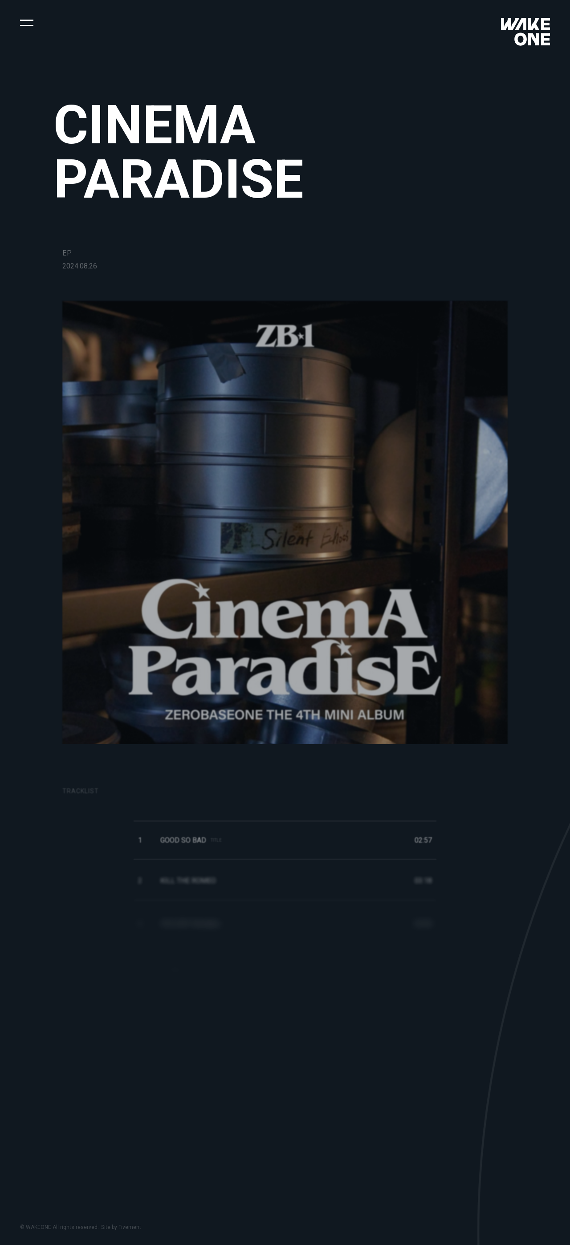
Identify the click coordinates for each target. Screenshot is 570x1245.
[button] (27, 22)
